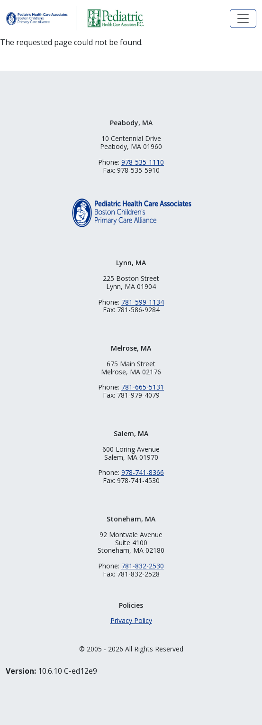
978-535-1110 (142, 162)
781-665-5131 (142, 386)
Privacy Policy (131, 620)
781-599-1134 (142, 302)
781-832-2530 (142, 565)
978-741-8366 (142, 472)
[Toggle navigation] (243, 18)
